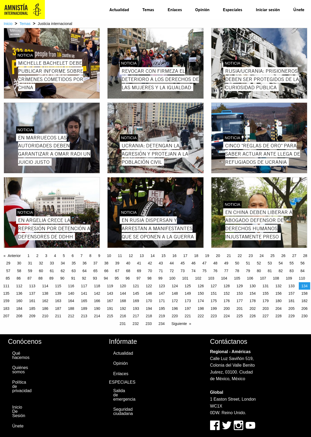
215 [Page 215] (110, 316)
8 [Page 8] (90, 256)
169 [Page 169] (136, 301)
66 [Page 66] (106, 271)
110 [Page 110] (302, 278)
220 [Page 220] (175, 316)
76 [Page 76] (215, 271)
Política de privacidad (21, 386)
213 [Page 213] (84, 316)
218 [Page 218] (149, 316)
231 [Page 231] (123, 324)
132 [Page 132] (278, 286)
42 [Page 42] (150, 263)
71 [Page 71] (161, 271)
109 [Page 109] (289, 278)
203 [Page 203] (265, 308)
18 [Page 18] (196, 256)
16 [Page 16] (174, 256)
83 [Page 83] (291, 271)
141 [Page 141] (84, 293)
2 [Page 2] (37, 256)
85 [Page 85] (8, 278)
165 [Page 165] (84, 301)
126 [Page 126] (201, 286)
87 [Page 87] (30, 278)
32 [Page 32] (41, 263)
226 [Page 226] (252, 316)
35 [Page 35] (73, 263)
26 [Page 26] (283, 256)
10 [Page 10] (109, 256)
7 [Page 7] (81, 256)
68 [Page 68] (128, 271)
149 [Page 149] (188, 293)
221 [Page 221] (188, 316)
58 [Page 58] (19, 271)
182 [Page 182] (304, 301)
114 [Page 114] (45, 286)
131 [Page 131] (265, 286)
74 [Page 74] (193, 271)
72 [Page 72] (172, 271)
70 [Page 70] (150, 271)
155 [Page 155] (265, 293)
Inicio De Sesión (18, 411)
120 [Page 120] (123, 286)
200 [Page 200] (227, 308)
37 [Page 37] (95, 263)
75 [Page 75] (204, 271)
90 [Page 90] (62, 278)
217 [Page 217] (136, 316)
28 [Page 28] (305, 256)
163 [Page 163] (58, 301)
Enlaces (175, 9)
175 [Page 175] (214, 301)
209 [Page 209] (32, 316)
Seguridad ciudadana (122, 411)
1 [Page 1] (28, 256)
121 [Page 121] (136, 286)
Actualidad (119, 9)
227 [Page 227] (265, 316)
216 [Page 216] (123, 316)
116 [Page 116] (71, 286)
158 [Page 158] (304, 293)
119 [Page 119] (110, 286)
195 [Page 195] (162, 308)
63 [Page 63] (73, 271)
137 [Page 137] (32, 293)
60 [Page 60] (41, 271)
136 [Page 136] (19, 293)
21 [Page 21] (229, 256)
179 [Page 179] (265, 301)
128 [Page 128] (227, 286)
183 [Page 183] (6, 308)
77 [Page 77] (226, 271)
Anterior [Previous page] (14, 256)
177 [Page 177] (240, 301)
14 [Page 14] (153, 256)
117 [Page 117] (84, 286)
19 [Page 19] (207, 256)
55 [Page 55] (291, 263)
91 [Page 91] (73, 278)
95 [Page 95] (117, 278)
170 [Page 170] (149, 301)
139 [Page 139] (58, 293)
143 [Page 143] (110, 293)
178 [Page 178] (252, 301)
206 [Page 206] (304, 308)
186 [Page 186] (45, 308)
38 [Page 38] (106, 263)
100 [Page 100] (172, 278)
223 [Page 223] (214, 316)
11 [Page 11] (120, 256)
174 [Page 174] (201, 301)
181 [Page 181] (291, 301)
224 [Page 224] (227, 316)
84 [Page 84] (302, 271)
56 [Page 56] (302, 263)
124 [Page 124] (175, 286)
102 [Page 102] (198, 278)
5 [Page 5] (64, 256)
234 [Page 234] (162, 324)
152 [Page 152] (227, 293)
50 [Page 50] (237, 263)
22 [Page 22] (240, 256)
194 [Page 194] (149, 308)
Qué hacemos (20, 355)
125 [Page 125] (188, 286)
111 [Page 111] (6, 286)
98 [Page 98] (149, 278)
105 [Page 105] (237, 278)
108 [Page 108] (276, 278)
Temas (148, 9)
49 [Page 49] (226, 263)
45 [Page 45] (183, 263)
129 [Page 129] (240, 286)
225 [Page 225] (240, 316)
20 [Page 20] (218, 256)
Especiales (232, 9)
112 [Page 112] (19, 286)
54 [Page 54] (281, 263)
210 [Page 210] (45, 316)
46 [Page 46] (193, 263)
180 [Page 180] (278, 301)
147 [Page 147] (162, 293)
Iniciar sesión (268, 9)
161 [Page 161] (32, 301)
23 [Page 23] (251, 256)
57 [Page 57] (8, 271)
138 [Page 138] (45, 293)
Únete (298, 9)
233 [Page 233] (149, 324)
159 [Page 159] (6, 301)
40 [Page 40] (128, 263)
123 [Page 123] (162, 286)
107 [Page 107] (263, 278)
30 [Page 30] (19, 263)
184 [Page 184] (19, 308)
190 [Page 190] (97, 308)
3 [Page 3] (46, 256)
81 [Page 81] (270, 271)
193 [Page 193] (136, 308)
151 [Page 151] (214, 293)
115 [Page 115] (58, 286)
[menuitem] (119, 9)
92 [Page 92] (84, 278)
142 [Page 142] (97, 293)
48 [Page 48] (215, 263)
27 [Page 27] (294, 256)
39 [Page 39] (117, 263)
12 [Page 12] (131, 256)
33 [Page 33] (52, 263)
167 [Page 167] (110, 301)
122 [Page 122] (149, 286)
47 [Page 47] (204, 263)
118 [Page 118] (97, 286)
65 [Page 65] (95, 271)
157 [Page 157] (291, 293)
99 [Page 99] (160, 278)
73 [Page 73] (183, 271)
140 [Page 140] (71, 293)
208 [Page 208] (19, 316)
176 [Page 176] (227, 301)
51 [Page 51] (248, 263)
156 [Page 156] (278, 293)
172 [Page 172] (175, 301)
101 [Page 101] (185, 278)
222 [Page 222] (201, 316)
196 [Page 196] (175, 308)
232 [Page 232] (136, 324)
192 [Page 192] (123, 308)
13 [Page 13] (142, 256)
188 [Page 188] (71, 308)
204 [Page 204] (278, 308)
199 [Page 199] (214, 308)
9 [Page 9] (99, 256)
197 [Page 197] (188, 308)
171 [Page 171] (162, 301)
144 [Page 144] (123, 293)
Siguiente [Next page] (179, 324)
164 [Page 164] (71, 301)
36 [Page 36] (85, 263)
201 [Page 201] (240, 308)
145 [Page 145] (136, 293)
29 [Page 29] (8, 263)
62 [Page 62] (63, 271)
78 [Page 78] (237, 271)
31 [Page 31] (30, 263)
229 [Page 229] (291, 316)
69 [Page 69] (139, 271)
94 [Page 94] (106, 278)
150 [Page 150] (201, 293)
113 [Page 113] (32, 286)
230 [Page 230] (304, 316)
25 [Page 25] (272, 256)
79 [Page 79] (248, 271)
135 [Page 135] (6, 293)
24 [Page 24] (261, 256)
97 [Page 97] (139, 278)
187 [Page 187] (58, 308)
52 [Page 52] (259, 263)
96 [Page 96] (128, 278)
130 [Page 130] (252, 286)
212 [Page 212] (71, 316)
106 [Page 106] (250, 278)
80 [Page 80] (259, 271)
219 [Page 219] (162, 316)
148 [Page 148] (175, 293)
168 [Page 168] (123, 301)
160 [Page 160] (19, 301)
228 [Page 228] (278, 316)
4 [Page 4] (55, 256)
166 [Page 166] (97, 301)
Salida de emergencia (122, 394)
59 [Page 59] (30, 271)
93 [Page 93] (95, 278)
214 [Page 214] (97, 316)
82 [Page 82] (281, 271)
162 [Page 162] (45, 301)
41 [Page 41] (139, 263)
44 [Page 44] (172, 263)
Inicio (8, 24)
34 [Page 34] (63, 263)
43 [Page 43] (161, 263)
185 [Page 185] (32, 308)
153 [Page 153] (240, 293)
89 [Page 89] (51, 278)
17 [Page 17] (185, 256)
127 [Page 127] (214, 286)
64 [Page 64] (85, 271)
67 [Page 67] (117, 271)
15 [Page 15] (163, 256)
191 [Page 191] (110, 308)
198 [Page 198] (201, 308)
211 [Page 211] (58, 316)
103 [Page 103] (211, 278)
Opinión (202, 9)
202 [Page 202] (252, 308)
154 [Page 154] (252, 293)
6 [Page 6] (73, 256)
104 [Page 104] (224, 278)
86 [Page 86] (19, 278)
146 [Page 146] (149, 293)
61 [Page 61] (52, 271)
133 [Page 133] (291, 286)
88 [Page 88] (41, 278)
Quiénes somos (20, 369)
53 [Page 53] (270, 263)
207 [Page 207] (6, 316)
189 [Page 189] (84, 308)
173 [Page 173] (188, 301)
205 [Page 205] (291, 308)
